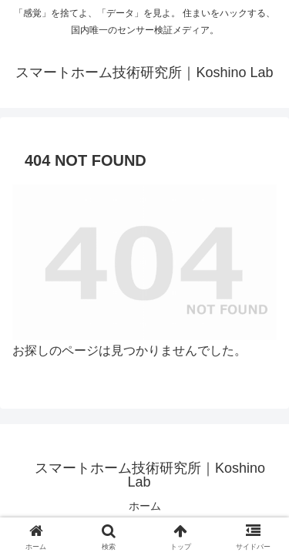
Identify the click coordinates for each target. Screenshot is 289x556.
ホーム (145, 506)
